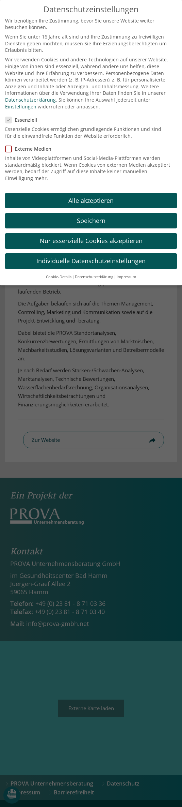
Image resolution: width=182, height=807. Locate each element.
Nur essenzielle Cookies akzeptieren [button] (91, 233)
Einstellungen (20, 99)
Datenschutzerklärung (30, 92)
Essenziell (23, 112)
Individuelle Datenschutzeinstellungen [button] (91, 254)
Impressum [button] (126, 270)
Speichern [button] (91, 213)
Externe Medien (30, 141)
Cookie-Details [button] (58, 270)
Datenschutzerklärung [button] (94, 270)
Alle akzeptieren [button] (91, 193)
